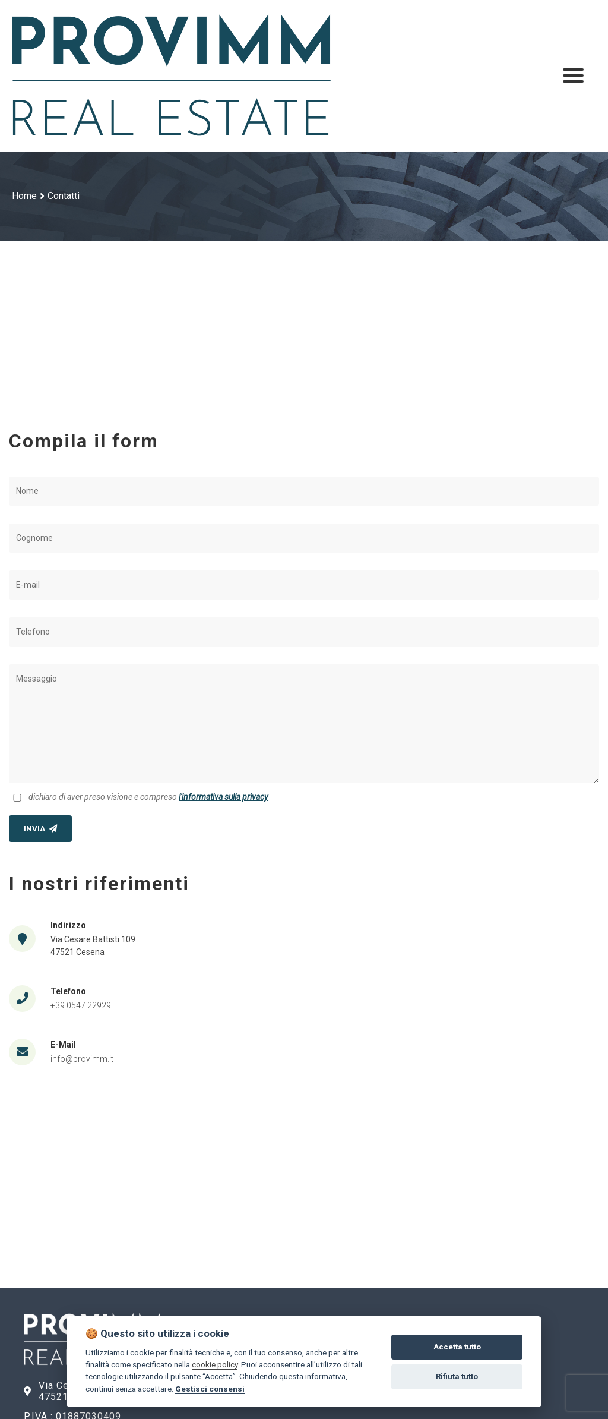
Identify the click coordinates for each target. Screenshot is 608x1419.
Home (24, 195)
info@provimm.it (81, 1059)
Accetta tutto (457, 1346)
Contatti (64, 195)
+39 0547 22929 (80, 1005)
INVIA (40, 828)
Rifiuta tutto (457, 1376)
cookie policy (215, 1364)
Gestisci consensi (210, 1388)
